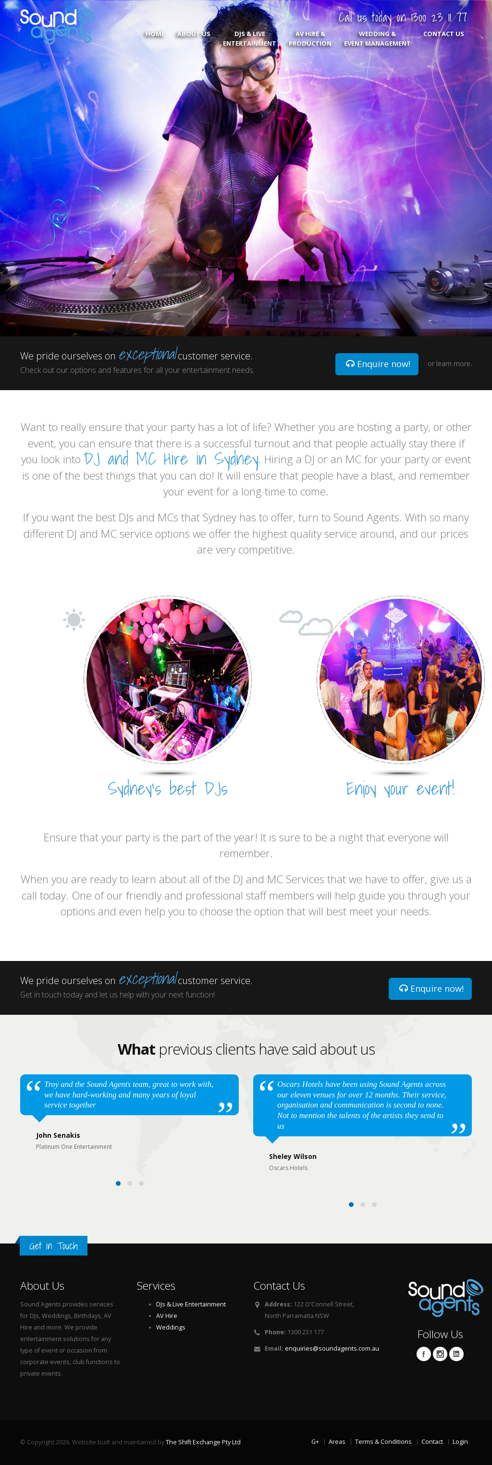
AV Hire (166, 1316)
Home (155, 38)
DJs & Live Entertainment (249, 38)
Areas (337, 1442)
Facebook (424, 1354)
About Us (193, 38)
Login (460, 1442)
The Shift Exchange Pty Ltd (203, 1442)
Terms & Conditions (383, 1442)
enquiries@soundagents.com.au (332, 1348)
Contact (432, 1442)
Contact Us (443, 38)
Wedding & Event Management (377, 38)
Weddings (170, 1327)
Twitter (440, 1354)
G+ (315, 1442)
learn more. (454, 363)
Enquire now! (378, 363)
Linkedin (456, 1354)
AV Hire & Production (310, 38)
